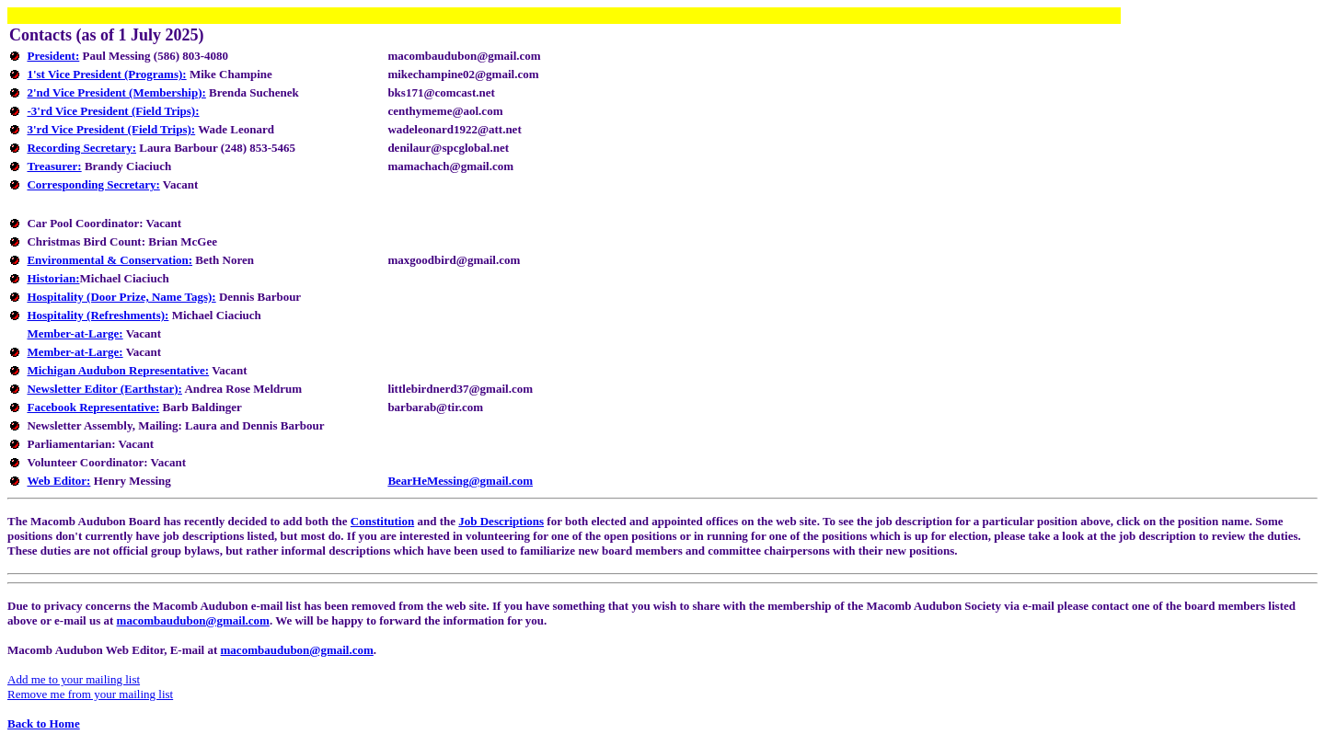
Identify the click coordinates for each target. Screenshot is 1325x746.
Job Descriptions (501, 521)
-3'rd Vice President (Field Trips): (113, 111)
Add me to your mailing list (73, 679)
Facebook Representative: (93, 407)
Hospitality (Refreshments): (97, 315)
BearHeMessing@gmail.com (460, 481)
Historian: (53, 278)
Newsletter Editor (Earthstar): (104, 389)
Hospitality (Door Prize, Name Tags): (121, 297)
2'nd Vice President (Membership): (116, 92)
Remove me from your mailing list (90, 694)
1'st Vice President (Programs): (106, 74)
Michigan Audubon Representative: (118, 370)
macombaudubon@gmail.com (193, 620)
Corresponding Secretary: (93, 184)
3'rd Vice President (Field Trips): (111, 129)
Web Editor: (58, 481)
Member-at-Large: (74, 333)
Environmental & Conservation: (109, 260)
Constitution (382, 521)
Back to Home (43, 723)
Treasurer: (54, 166)
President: (53, 56)
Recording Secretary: (81, 148)
